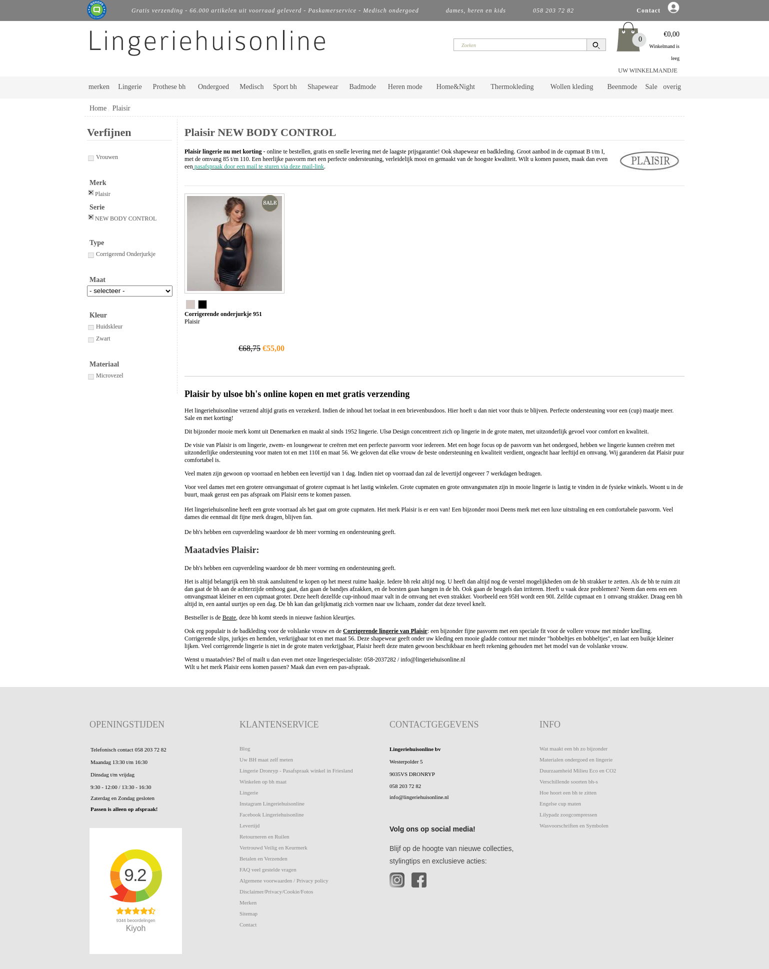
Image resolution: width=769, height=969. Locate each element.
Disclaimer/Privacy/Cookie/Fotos (276, 891)
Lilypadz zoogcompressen (568, 815)
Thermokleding (512, 86)
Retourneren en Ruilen (265, 837)
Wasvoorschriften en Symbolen (574, 825)
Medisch (252, 86)
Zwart (98, 338)
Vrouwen (102, 157)
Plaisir (121, 108)
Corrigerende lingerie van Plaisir (385, 631)
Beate (229, 617)
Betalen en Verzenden (264, 859)
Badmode (363, 86)
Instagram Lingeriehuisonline (272, 803)
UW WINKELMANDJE (648, 70)
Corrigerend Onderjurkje (121, 254)
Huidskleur (104, 326)
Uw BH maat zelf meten (266, 759)
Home (98, 108)
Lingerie (130, 86)
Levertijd (250, 825)
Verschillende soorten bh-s (569, 781)
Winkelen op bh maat (263, 781)
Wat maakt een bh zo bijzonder (574, 749)
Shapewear (323, 86)
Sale (652, 86)
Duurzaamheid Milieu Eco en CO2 (578, 771)
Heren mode (405, 86)
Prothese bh (169, 86)
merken (99, 86)
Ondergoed (213, 86)
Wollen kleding (572, 86)
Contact (248, 925)
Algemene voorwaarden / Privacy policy (284, 881)
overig (672, 86)
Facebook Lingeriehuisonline (272, 815)
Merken (248, 903)
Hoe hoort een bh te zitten (568, 793)
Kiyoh (136, 928)
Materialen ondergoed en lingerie (576, 759)
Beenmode (622, 86)
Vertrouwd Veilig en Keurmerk (274, 847)
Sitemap (249, 913)
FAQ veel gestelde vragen (268, 869)
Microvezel (105, 375)
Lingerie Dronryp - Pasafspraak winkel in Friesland (296, 771)
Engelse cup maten (560, 803)
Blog (245, 749)
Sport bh (285, 86)
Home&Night (455, 86)
